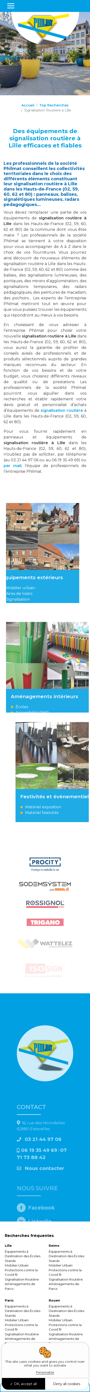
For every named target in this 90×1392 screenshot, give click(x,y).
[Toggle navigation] (10, 6)
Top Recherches (54, 105)
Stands (10, 1261)
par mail (12, 465)
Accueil (27, 105)
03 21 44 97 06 (39, 1192)
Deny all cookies (66, 1384)
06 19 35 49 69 (39, 1203)
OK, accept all (23, 1384)
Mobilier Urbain (17, 1265)
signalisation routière (61, 410)
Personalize (45, 1372)
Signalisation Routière (22, 1279)
